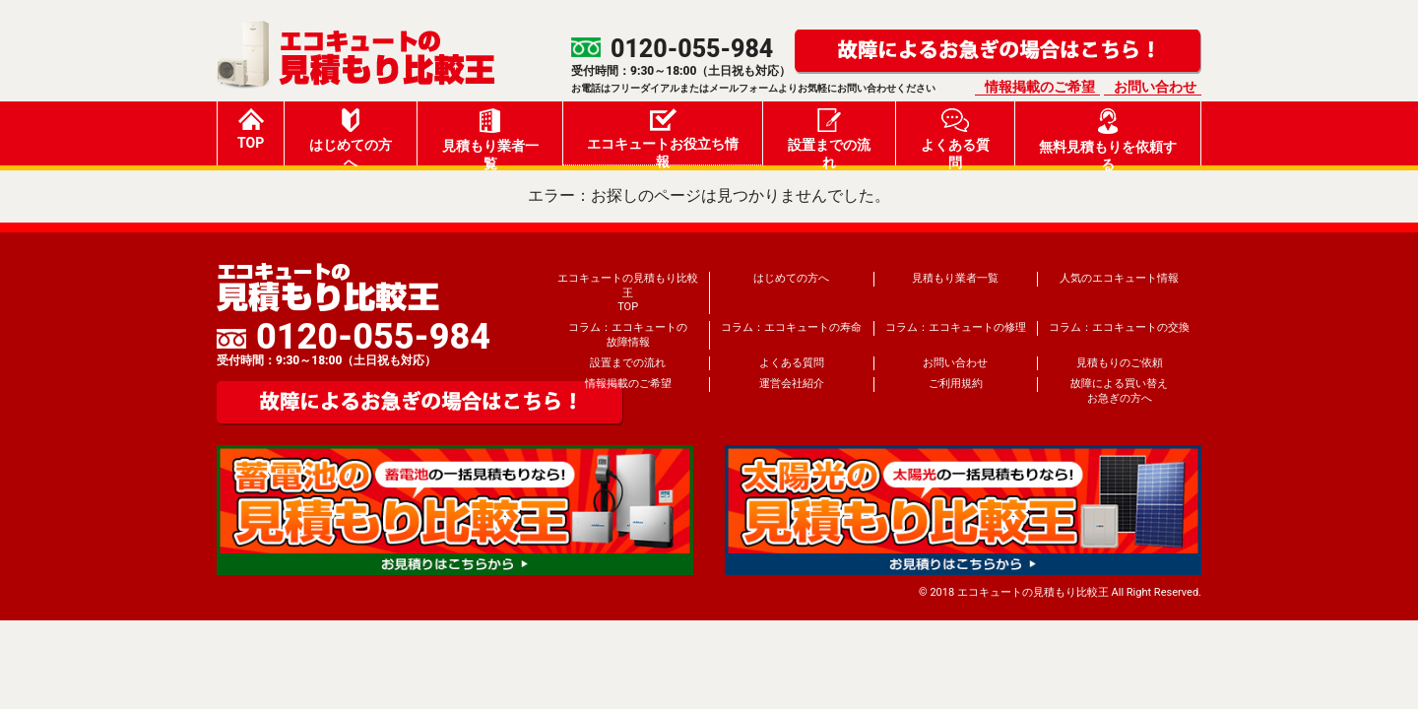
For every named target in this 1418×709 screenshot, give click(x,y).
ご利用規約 (956, 383)
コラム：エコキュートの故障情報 (627, 334)
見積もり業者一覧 (490, 136)
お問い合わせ (1155, 87)
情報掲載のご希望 (1040, 87)
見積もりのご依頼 (1119, 362)
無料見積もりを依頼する (1108, 136)
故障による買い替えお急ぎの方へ (1119, 390)
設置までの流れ (829, 136)
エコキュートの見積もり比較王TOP (627, 292)
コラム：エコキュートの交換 (1119, 327)
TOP (250, 129)
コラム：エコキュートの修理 (955, 327)
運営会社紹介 (791, 383)
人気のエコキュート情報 (1119, 278)
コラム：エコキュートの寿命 (791, 327)
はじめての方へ (350, 136)
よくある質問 (955, 136)
